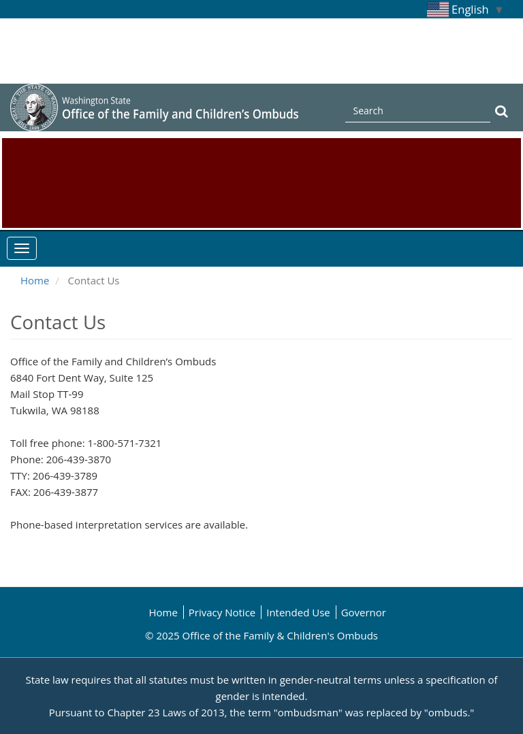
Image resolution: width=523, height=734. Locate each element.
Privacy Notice (222, 612)
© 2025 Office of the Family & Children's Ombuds (261, 635)
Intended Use (298, 612)
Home (34, 280)
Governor (363, 612)
